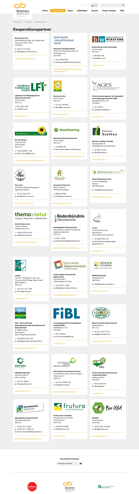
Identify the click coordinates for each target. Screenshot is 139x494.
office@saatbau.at (99, 152)
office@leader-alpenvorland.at (65, 288)
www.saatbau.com (21, 391)
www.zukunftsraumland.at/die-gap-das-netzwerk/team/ (67, 70)
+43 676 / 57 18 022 (22, 49)
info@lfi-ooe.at (21, 109)
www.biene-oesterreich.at (24, 58)
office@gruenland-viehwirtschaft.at (28, 341)
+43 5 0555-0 (97, 107)
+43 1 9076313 (59, 334)
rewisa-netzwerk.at (99, 291)
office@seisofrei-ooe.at (24, 196)
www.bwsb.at (97, 65)
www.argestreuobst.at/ (61, 203)
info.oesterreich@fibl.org (63, 336)
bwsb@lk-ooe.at (99, 58)
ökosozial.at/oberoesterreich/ (64, 392)
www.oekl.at (96, 393)
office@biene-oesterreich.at (26, 51)
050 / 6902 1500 (21, 106)
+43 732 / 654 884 (60, 105)
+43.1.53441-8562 (60, 59)
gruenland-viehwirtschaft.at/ (25, 348)
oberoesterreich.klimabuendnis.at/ (27, 439)
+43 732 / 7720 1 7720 (101, 331)
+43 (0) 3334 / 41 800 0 (101, 426)
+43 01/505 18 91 (99, 384)
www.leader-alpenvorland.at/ (63, 295)
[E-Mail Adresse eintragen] (67, 463)
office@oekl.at (98, 386)
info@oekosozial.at (61, 385)
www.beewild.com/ (99, 436)
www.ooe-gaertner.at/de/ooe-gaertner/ (29, 160)
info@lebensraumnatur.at (102, 190)
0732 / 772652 (59, 238)
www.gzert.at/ (97, 251)
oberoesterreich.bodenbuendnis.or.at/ (67, 248)
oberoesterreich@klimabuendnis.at (28, 432)
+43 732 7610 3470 (22, 194)
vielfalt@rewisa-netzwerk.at (103, 284)
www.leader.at (20, 298)
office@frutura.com (61, 429)
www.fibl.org (58, 343)
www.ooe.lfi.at (20, 116)
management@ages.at (101, 109)
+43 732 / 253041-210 (62, 382)
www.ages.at (97, 117)
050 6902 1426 (98, 55)
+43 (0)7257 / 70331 (61, 285)
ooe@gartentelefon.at (101, 334)
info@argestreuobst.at (62, 196)
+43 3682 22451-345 (100, 239)
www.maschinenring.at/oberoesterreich (67, 156)
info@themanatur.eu (23, 235)
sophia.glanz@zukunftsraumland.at (67, 62)
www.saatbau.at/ (98, 159)
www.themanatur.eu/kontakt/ (25, 242)
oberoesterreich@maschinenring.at (67, 149)
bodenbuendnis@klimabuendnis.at (66, 241)
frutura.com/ (58, 436)
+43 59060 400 (59, 147)
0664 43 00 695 (59, 194)
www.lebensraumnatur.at (101, 197)
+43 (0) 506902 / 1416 (23, 151)
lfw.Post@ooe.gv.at (23, 291)
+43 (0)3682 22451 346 (24, 338)
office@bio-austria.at (61, 107)
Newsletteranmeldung (69, 459)
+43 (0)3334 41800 (61, 426)
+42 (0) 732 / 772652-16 (24, 429)
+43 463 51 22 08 (99, 150)
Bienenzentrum (17, 22)
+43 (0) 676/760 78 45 (23, 232)
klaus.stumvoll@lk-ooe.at (25, 153)
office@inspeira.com (100, 429)
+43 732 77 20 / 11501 (23, 289)
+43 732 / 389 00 (21, 381)
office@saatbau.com (23, 384)
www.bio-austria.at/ (60, 114)
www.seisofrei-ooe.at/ (23, 203)
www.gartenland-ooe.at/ (101, 341)
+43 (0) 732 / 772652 (23, 426)
